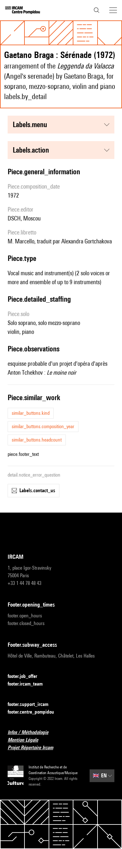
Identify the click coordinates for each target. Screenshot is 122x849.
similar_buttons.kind (31, 413)
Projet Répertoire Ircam (34, 748)
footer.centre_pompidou (35, 712)
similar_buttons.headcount (37, 440)
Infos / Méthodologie (32, 732)
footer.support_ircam (32, 704)
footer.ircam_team (29, 684)
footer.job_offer (26, 676)
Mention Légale (27, 740)
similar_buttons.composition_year (43, 426)
